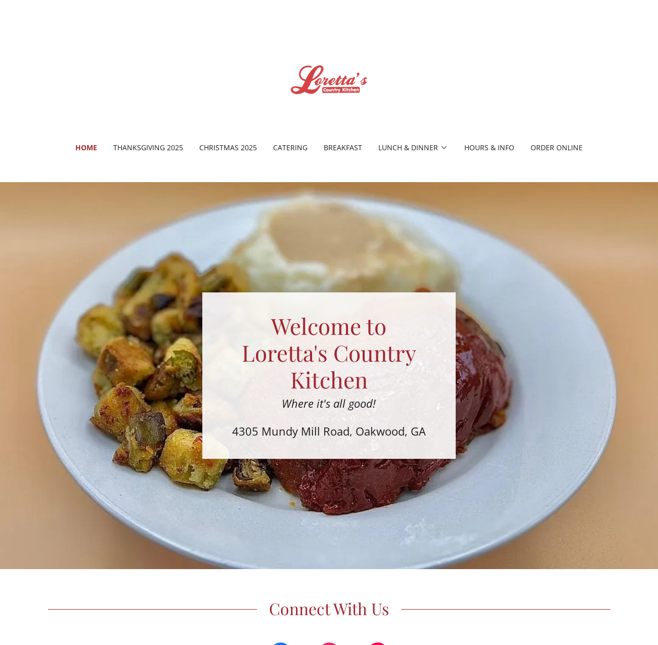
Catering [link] (290, 147)
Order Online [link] (557, 147)
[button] (413, 148)
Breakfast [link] (343, 147)
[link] (329, 77)
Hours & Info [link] (489, 147)
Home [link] (86, 147)
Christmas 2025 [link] (228, 147)
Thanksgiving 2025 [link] (148, 147)
